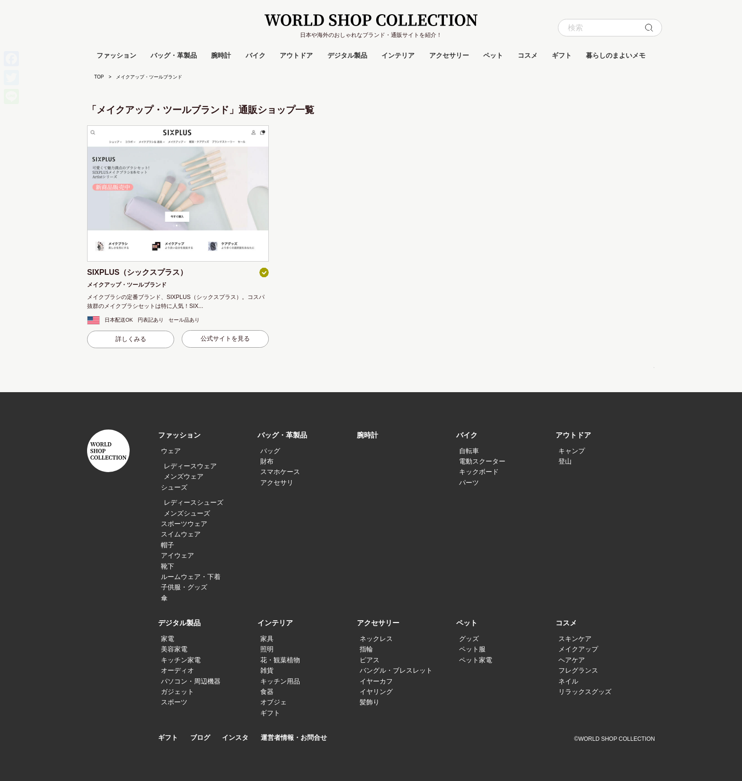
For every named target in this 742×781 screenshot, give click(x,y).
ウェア (171, 451)
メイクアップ (578, 649)
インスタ (239, 738)
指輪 (366, 649)
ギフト (562, 55)
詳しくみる (130, 338)
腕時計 (221, 55)
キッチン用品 (280, 681)
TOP (99, 76)
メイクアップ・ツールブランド (127, 284)
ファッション (116, 55)
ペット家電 (475, 660)
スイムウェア (181, 534)
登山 (565, 461)
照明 (267, 649)
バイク (255, 55)
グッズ (469, 638)
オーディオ (177, 670)
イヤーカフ (376, 681)
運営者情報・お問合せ (300, 738)
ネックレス (376, 638)
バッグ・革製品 (173, 55)
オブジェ (273, 702)
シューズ (174, 487)
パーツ (469, 482)
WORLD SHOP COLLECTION (371, 20)
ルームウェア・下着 (191, 576)
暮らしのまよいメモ (615, 55)
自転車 (469, 451)
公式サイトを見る (225, 338)
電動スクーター (482, 461)
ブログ (202, 738)
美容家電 (174, 649)
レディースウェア (190, 466)
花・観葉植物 (280, 660)
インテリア (398, 55)
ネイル (568, 681)
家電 (167, 638)
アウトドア (296, 55)
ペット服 (472, 649)
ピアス (370, 660)
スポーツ (174, 702)
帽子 (167, 545)
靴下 (167, 566)
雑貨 (267, 670)
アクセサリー (449, 55)
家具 (267, 638)
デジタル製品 (347, 55)
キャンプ (571, 451)
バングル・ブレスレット (396, 670)
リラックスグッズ (584, 691)
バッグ (270, 451)
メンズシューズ (187, 513)
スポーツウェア (184, 523)
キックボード (479, 471)
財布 (267, 461)
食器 (267, 691)
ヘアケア (571, 660)
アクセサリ (276, 482)
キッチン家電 (181, 660)
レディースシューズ (193, 502)
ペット (493, 55)
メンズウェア (183, 476)
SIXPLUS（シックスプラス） (137, 272)
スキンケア (575, 638)
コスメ (528, 55)
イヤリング (376, 691)
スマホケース (280, 471)
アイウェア (177, 555)
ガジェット (177, 691)
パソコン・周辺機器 (191, 681)
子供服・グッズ (184, 587)
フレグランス (578, 670)
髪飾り (370, 702)
